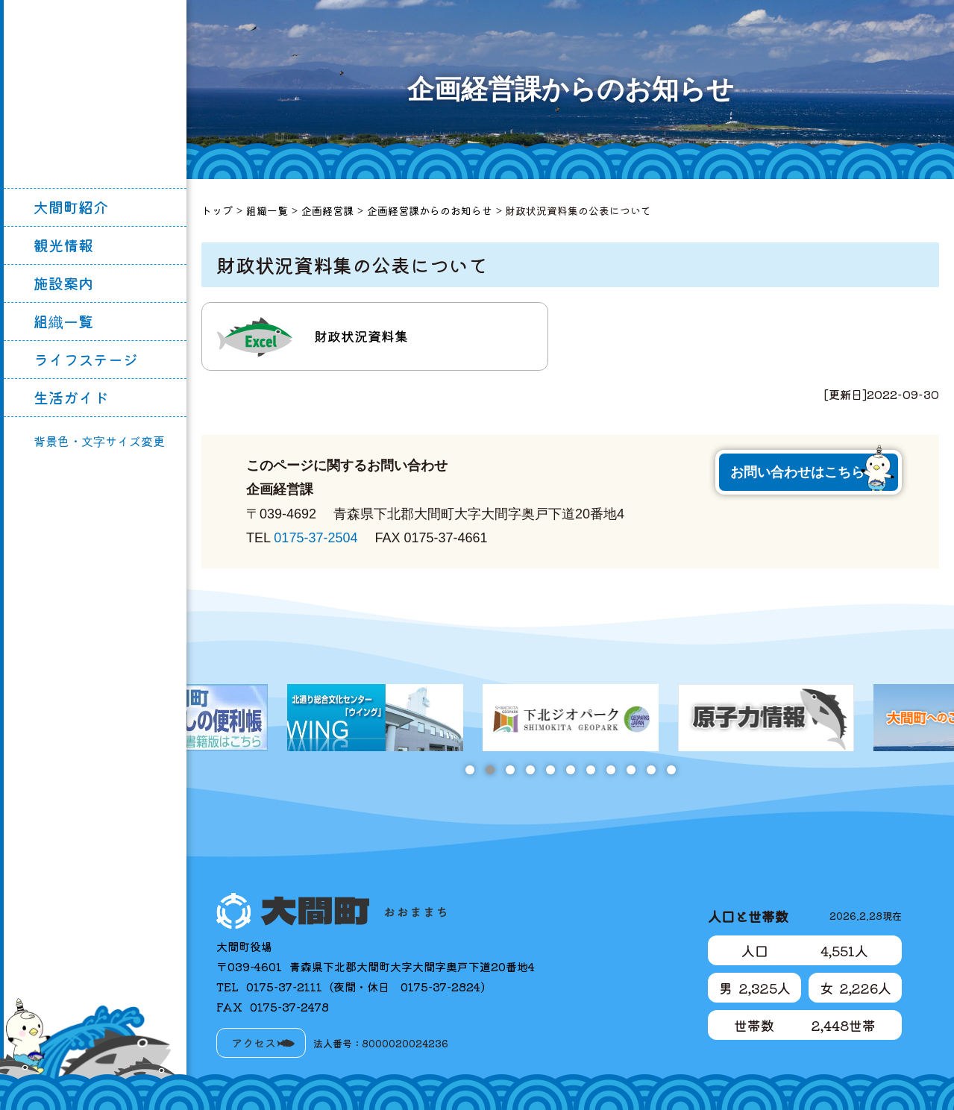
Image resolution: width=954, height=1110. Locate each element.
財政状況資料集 (361, 335)
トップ (217, 210)
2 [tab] (490, 769)
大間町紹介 (71, 207)
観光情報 (63, 245)
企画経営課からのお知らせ (429, 210)
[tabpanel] (571, 717)
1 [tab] (469, 769)
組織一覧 (63, 321)
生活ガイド (71, 397)
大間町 (95, 94)
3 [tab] (510, 769)
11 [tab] (671, 769)
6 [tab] (570, 769)
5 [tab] (550, 769)
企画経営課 (327, 210)
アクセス (253, 1042)
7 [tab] (590, 769)
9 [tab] (631, 769)
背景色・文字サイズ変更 (99, 441)
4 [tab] (530, 769)
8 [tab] (610, 769)
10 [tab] (651, 769)
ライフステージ (86, 359)
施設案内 (63, 283)
